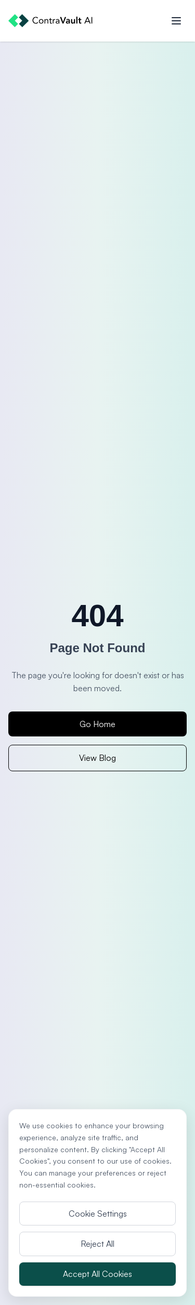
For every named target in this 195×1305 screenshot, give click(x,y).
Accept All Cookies (97, 1274)
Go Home (97, 724)
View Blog (97, 758)
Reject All (97, 1243)
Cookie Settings (98, 1213)
